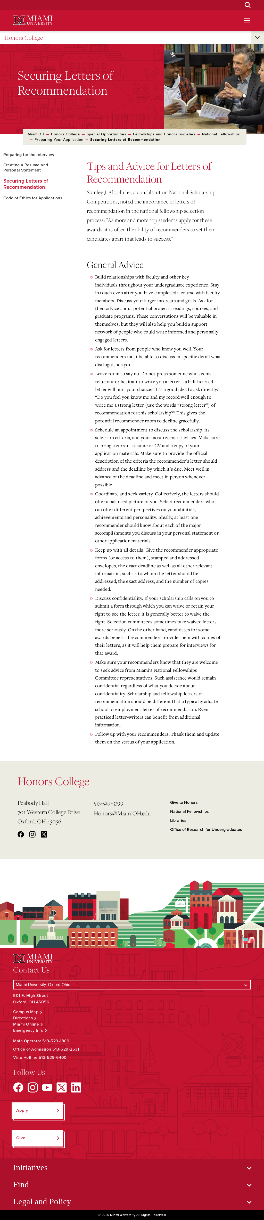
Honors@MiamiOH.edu (122, 813)
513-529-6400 (53, 1057)
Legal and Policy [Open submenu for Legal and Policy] (42, 1201)
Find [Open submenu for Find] (21, 1184)
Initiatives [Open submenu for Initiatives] (30, 1167)
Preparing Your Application (59, 139)
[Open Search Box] (248, 5)
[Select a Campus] (132, 984)
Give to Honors (184, 802)
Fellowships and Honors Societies (164, 134)
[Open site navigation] (247, 20)
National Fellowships (221, 134)
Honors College (23, 38)
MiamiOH (36, 134)
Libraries (178, 820)
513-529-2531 (65, 1049)
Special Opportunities (106, 134)
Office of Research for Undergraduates (206, 829)
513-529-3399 (108, 802)
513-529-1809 (55, 1041)
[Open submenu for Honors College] (257, 37)
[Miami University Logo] (32, 20)
